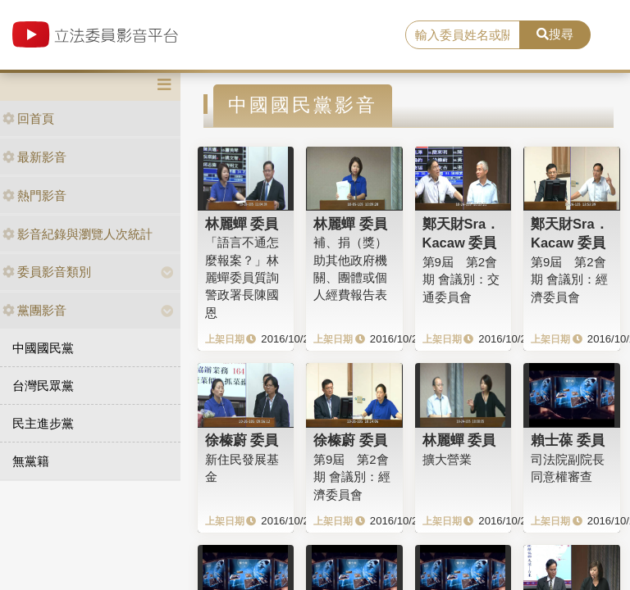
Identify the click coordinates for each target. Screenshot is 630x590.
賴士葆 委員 (568, 440)
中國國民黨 (43, 348)
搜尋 (554, 34)
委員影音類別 (46, 272)
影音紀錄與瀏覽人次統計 (77, 234)
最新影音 (34, 157)
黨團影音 (34, 310)
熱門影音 (34, 195)
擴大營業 (447, 459)
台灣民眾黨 (43, 386)
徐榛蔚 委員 (242, 440)
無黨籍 (30, 461)
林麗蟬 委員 (242, 223)
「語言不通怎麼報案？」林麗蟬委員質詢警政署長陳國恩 (242, 277)
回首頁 (28, 118)
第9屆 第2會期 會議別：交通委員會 (461, 279)
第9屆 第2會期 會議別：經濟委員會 (569, 279)
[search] (462, 35)
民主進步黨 (43, 423)
